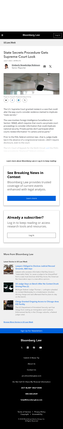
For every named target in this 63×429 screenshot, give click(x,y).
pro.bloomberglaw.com (31, 376)
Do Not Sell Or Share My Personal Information (31, 382)
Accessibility (37, 414)
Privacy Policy (39, 412)
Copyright (25, 414)
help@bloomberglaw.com (31, 400)
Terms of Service (24, 412)
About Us (31, 364)
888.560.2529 (31, 394)
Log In (57, 35)
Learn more (31, 198)
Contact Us (31, 370)
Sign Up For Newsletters (31, 330)
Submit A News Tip (31, 358)
